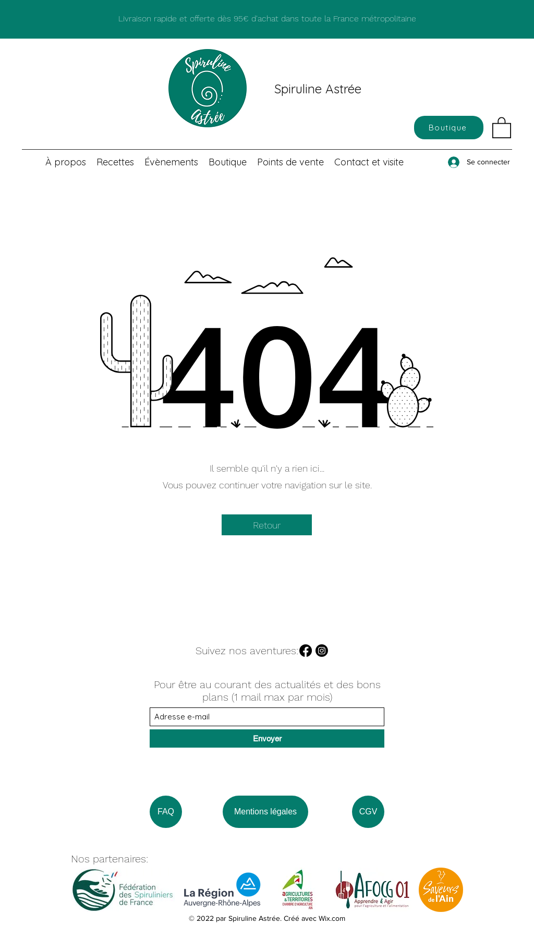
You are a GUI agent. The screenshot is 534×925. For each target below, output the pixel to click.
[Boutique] (448, 127)
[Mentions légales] (265, 812)
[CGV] (368, 812)
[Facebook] (305, 650)
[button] (501, 127)
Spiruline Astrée (317, 89)
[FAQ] (166, 812)
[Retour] (267, 524)
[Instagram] (321, 650)
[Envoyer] (267, 738)
